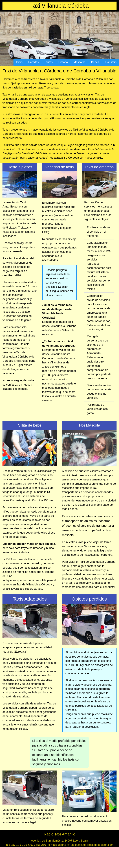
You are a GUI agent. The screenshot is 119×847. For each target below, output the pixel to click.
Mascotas (80, 62)
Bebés (95, 62)
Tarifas (48, 62)
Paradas (33, 62)
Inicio (19, 62)
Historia (63, 62)
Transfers (111, 62)
